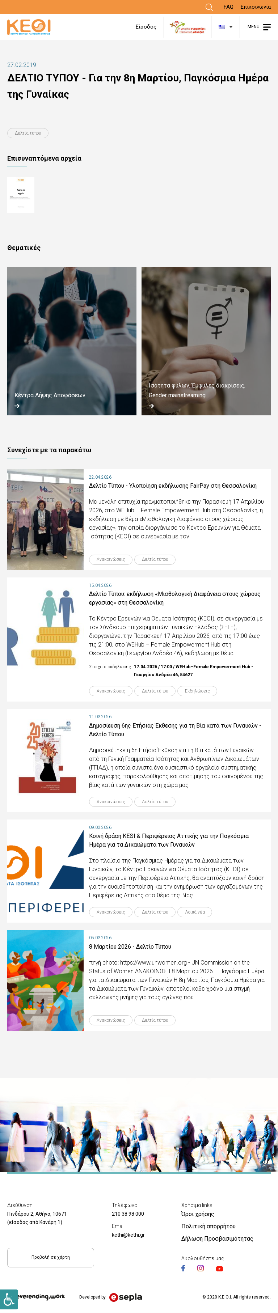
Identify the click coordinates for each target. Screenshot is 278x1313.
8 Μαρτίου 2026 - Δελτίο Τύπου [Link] (130, 947)
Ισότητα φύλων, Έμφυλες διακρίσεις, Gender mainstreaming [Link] (197, 390)
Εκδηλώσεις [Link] (198, 691)
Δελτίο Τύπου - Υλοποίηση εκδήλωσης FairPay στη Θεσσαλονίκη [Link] (173, 485)
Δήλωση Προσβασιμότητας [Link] (217, 1239)
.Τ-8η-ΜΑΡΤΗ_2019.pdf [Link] (49, 195)
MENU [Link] (254, 26)
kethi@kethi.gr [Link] (128, 1235)
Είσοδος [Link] (146, 27)
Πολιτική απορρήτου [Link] (208, 1226)
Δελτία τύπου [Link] (28, 133)
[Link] (209, 7)
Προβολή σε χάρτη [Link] (50, 1257)
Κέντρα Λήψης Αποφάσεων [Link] (49, 395)
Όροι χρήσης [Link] (197, 1214)
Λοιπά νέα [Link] (196, 912)
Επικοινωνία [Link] (256, 7)
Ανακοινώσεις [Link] (111, 559)
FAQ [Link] (228, 7)
